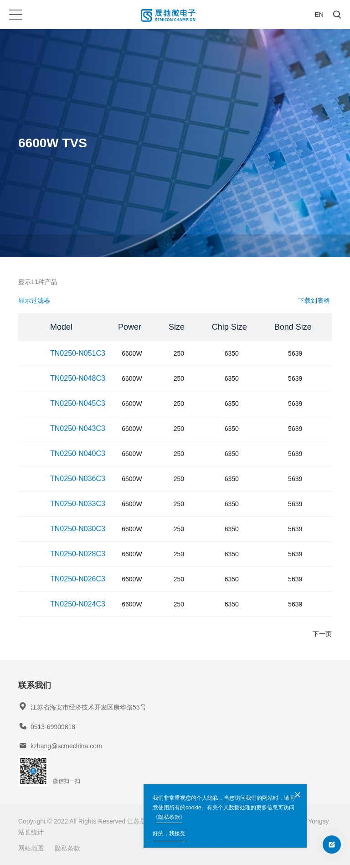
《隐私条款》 (169, 817)
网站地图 (31, 848)
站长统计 (31, 832)
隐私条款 (67, 848)
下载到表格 (314, 300)
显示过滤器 (34, 300)
